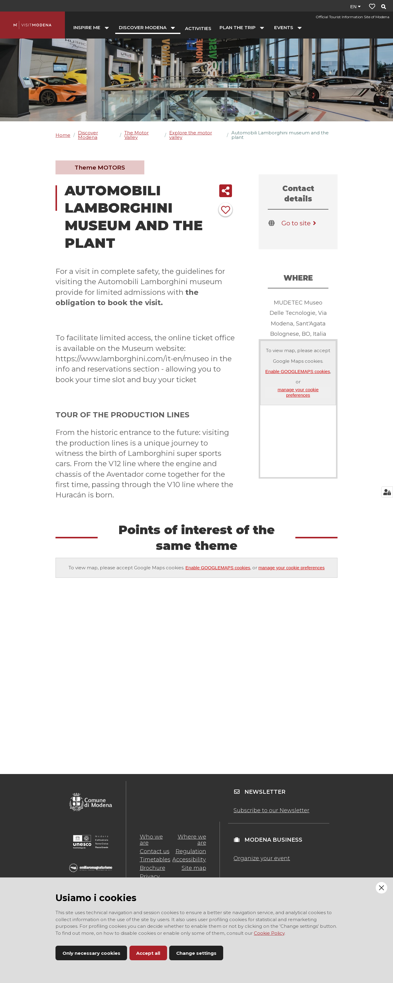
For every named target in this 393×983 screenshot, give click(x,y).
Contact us (155, 851)
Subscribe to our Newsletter (271, 810)
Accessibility (189, 859)
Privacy (150, 876)
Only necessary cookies (91, 953)
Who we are (151, 839)
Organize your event (261, 858)
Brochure (152, 868)
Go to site (299, 223)
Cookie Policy (269, 933)
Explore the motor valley (190, 135)
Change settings (196, 953)
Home (62, 135)
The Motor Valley (136, 135)
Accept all (148, 953)
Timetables (155, 859)
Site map (194, 868)
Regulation (191, 851)
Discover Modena (88, 135)
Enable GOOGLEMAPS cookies (297, 371)
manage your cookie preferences (297, 392)
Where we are (192, 839)
